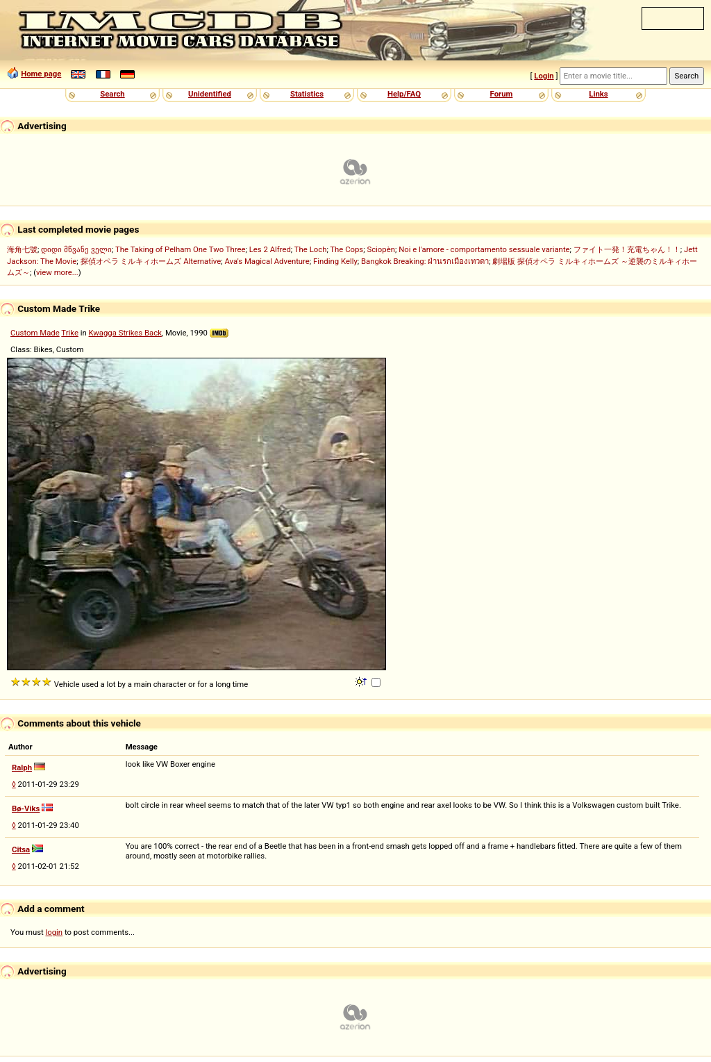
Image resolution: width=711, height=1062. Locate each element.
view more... (57, 272)
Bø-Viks (26, 808)
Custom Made (35, 333)
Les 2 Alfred (270, 249)
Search (112, 94)
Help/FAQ (404, 94)
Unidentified (209, 94)
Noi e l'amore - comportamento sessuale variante (484, 249)
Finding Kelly (335, 261)
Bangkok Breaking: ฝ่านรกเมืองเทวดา (425, 261)
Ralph (22, 767)
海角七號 (22, 249)
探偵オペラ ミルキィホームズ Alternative (151, 261)
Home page (41, 73)
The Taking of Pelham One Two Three (180, 249)
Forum (501, 94)
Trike (69, 333)
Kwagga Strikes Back (125, 333)
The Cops (346, 249)
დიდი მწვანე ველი (76, 249)
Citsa (21, 849)
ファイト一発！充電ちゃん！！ (627, 249)
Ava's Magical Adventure (266, 261)
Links (598, 94)
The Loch (310, 249)
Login (543, 76)
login (54, 932)
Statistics (307, 94)
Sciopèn (381, 249)
